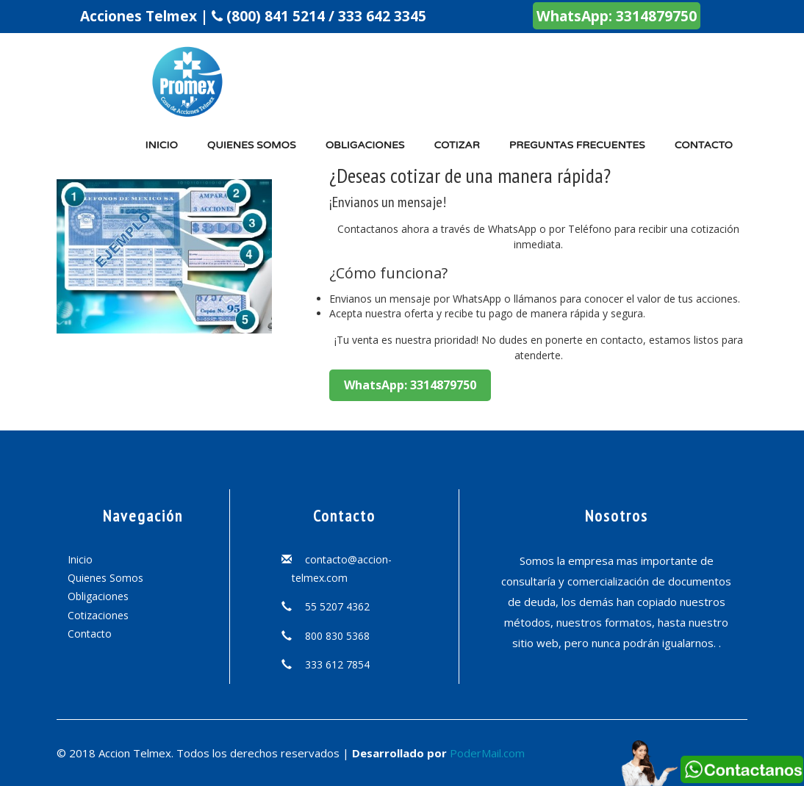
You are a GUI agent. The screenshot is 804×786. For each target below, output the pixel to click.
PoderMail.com (487, 753)
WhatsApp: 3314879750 (616, 16)
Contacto (704, 145)
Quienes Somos (105, 578)
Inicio (161, 145)
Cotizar (456, 145)
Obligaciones (365, 145)
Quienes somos (251, 145)
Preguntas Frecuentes (577, 145)
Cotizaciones (98, 615)
